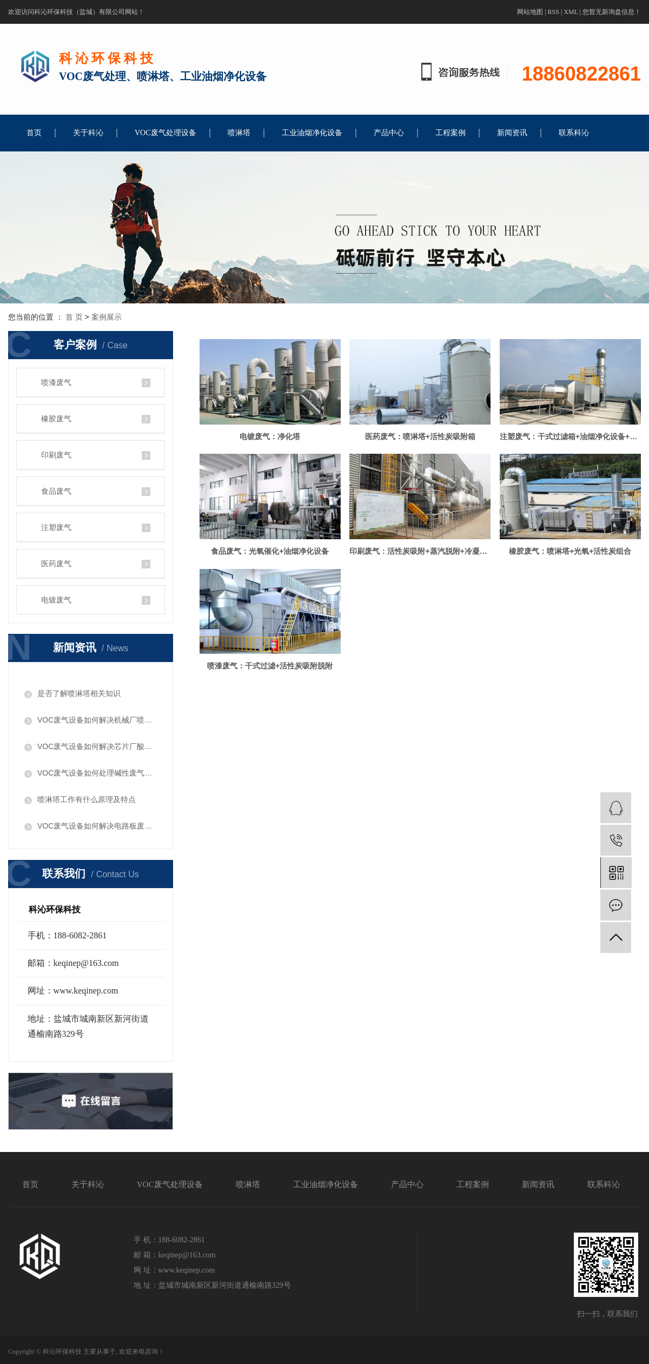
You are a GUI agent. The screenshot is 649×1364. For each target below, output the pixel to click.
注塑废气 (56, 527)
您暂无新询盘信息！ (611, 12)
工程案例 (450, 133)
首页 (34, 133)
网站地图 (530, 12)
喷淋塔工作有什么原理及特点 (86, 799)
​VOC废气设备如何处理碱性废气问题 (97, 773)
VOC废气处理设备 (165, 133)
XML (571, 12)
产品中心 (389, 133)
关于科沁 (88, 133)
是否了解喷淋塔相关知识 (79, 693)
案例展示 (106, 317)
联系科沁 (574, 133)
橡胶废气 (56, 418)
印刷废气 (56, 455)
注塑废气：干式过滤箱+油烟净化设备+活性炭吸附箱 (271, 553)
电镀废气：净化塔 (271, 437)
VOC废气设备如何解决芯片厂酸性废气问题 (97, 746)
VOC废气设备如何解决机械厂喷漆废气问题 (97, 720)
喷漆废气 (56, 382)
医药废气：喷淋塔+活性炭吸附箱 (423, 437)
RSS (553, 12)
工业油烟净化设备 (312, 133)
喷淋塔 (239, 133)
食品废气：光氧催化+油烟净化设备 (423, 553)
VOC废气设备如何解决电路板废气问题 (97, 826)
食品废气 (56, 491)
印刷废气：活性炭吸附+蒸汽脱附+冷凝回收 (271, 669)
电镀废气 (56, 599)
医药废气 (56, 563)
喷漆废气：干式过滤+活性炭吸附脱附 (271, 784)
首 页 (74, 317)
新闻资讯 (512, 133)
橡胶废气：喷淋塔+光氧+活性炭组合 (423, 669)
